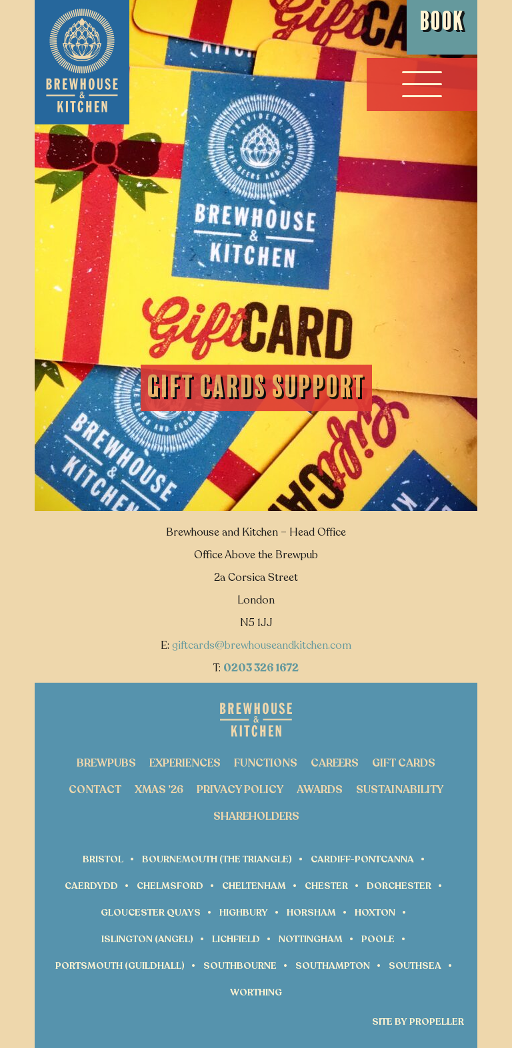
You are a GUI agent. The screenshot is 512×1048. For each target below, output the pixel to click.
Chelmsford (170, 886)
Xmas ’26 (159, 790)
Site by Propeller (418, 1022)
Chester (326, 886)
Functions (265, 763)
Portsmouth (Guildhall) (120, 966)
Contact (95, 790)
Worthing (256, 992)
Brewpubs (106, 763)
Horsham (311, 912)
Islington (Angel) (147, 939)
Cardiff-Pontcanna (362, 859)
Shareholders (256, 816)
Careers (335, 763)
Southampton (332, 966)
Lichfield (236, 939)
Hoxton (375, 912)
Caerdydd (91, 886)
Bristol (103, 859)
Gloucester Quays (151, 912)
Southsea (415, 966)
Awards (320, 790)
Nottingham (311, 939)
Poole (378, 939)
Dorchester (399, 886)
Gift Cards (403, 763)
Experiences (185, 763)
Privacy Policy (240, 790)
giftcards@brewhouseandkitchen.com (261, 645)
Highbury (243, 912)
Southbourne (240, 966)
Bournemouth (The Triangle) (217, 859)
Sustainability (399, 790)
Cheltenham (254, 886)
